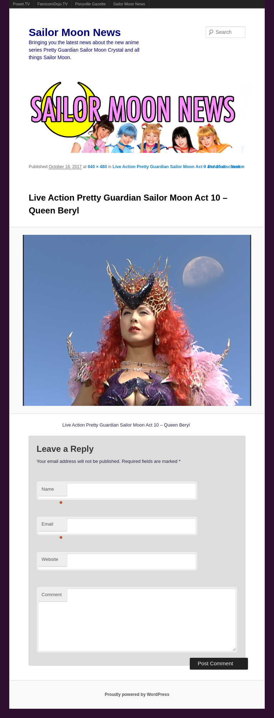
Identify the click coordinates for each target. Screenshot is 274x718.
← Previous (214, 166)
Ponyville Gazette (90, 4)
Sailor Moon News (129, 4)
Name (52, 491)
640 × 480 (97, 166)
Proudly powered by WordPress (137, 694)
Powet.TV (21, 4)
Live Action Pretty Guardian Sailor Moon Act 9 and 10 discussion (178, 166)
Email (52, 526)
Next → (237, 166)
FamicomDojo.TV (52, 4)
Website (50, 559)
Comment (52, 594)
